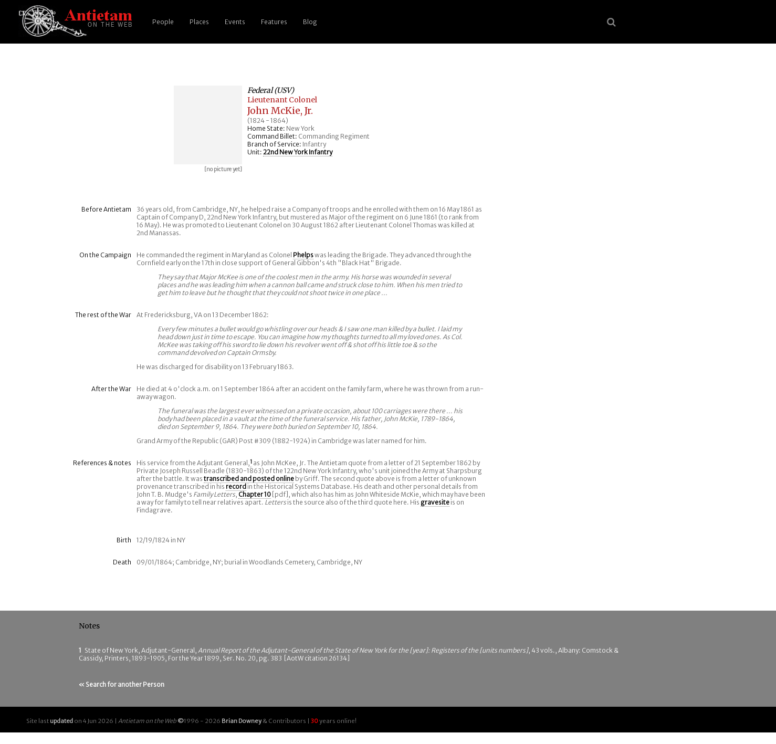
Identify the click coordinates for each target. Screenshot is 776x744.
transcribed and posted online (249, 479)
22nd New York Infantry (297, 152)
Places (199, 22)
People (163, 22)
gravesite (435, 502)
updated (61, 721)
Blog (310, 22)
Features (274, 22)
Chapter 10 (254, 494)
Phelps (303, 255)
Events (235, 22)
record (236, 486)
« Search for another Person (121, 684)
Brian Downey (241, 721)
